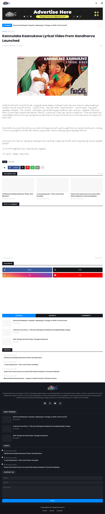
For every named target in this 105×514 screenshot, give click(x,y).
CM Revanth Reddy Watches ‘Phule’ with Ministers (17, 195)
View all (100, 174)
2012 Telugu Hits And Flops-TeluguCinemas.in (30, 339)
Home (4, 31)
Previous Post (8, 258)
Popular (19, 315)
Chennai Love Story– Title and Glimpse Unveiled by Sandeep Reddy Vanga (41, 330)
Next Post (98, 258)
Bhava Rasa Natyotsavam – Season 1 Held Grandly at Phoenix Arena (30, 378)
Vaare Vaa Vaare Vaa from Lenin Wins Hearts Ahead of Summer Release (85, 195)
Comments (86, 315)
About (52, 511)
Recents (52, 315)
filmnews (11, 31)
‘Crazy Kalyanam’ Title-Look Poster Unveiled (50, 195)
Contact (59, 511)
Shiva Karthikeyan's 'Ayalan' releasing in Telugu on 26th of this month (40, 25)
